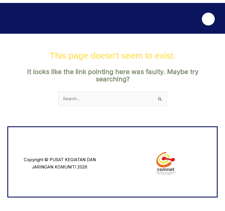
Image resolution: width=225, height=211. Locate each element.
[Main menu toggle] (208, 19)
